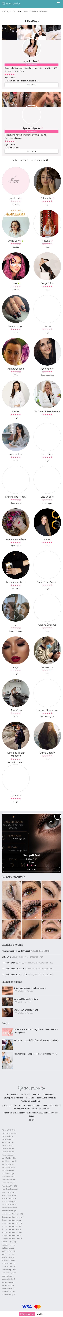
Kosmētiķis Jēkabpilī (9, 1195)
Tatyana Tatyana (30, 128)
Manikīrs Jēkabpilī (8, 1167)
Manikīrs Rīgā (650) (9, 1158)
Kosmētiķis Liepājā (9, 1201)
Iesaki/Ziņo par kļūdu (46, 1098)
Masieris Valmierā (8, 1291)
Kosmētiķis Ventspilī (9, 1211)
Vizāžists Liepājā (8, 1257)
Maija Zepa (16, 710)
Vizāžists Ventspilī (8, 1267)
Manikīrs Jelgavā (8, 1164)
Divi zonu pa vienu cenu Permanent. (30, 988)
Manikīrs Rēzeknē (8, 1177)
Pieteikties (31, 84)
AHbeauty (47, 198)
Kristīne (47, 240)
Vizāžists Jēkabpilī (8, 1251)
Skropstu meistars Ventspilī (12, 1239)
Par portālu (12, 1094)
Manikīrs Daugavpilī (9, 1161)
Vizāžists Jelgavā (8, 1248)
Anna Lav (15, 240)
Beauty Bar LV (34, 963)
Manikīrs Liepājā (8, 1173)
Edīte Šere (47, 454)
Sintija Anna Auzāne (47, 582)
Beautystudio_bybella (20, 957)
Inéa (16, 283)
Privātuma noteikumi (30, 1101)
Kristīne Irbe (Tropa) (15, 496)
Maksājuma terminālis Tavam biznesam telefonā (36, 1040)
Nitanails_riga (15, 326)
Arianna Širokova (47, 624)
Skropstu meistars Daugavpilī (12, 1217)
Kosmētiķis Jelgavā (8, 1192)
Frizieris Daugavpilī (9, 1133)
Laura (47, 539)
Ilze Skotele (47, 368)
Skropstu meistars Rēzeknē (12, 1232)
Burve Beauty (47, 752)
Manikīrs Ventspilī (8, 1183)
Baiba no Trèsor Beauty (47, 411)
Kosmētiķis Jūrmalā (9, 1198)
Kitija (15, 667)
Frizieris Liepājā (7, 1146)
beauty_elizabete (15, 582)
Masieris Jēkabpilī (8, 1279)
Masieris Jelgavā (8, 1276)
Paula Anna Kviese (16, 539)
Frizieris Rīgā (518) (8, 1130)
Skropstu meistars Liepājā (11, 1229)
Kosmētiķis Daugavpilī (10, 1189)
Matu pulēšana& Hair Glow (26, 999)
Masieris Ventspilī (8, 1294)
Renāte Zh (47, 667)
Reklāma (36, 1094)
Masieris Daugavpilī (9, 1273)
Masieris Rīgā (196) (9, 1270)
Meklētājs (32, 21)
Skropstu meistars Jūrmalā (11, 1226)
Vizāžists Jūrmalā (8, 1254)
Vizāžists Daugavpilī (9, 1245)
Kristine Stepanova (47, 710)
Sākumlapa (6, 11)
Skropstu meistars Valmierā (12, 1236)
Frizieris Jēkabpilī (8, 1139)
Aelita (33, 951)
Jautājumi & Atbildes (13, 1098)
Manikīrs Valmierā (8, 1180)
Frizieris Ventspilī (8, 1155)
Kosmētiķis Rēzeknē (9, 1204)
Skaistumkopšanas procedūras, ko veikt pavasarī (36, 1054)
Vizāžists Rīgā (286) (9, 1242)
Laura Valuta (16, 454)
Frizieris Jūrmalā (8, 1142)
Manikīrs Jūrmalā (8, 1170)
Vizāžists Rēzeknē (8, 1260)
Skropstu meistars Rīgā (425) (12, 1214)
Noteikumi (48, 1094)
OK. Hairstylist (25, 1002)
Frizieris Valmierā (8, 1152)
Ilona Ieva (15, 795)
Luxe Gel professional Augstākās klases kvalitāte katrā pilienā (36, 1031)
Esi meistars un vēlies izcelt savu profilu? (31, 160)
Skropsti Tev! (31, 855)
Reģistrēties (27, 1314)
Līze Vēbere (47, 496)
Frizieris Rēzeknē (8, 1149)
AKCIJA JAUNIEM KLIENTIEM (26, 1010)
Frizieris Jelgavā (7, 1136)
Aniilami (15, 198)
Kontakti (30, 1098)
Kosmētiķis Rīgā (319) (9, 1186)
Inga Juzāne (30, 61)
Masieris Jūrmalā (8, 1282)
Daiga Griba (47, 283)
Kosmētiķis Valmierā (9, 1208)
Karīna (47, 326)
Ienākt (39, 1314)
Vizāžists (17, 11)
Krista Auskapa (16, 368)
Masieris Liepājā (8, 1285)
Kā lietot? (25, 1094)
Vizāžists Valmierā (8, 1263)
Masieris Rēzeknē (8, 1288)
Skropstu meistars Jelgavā (11, 1220)
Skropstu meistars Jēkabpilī (12, 1223)
